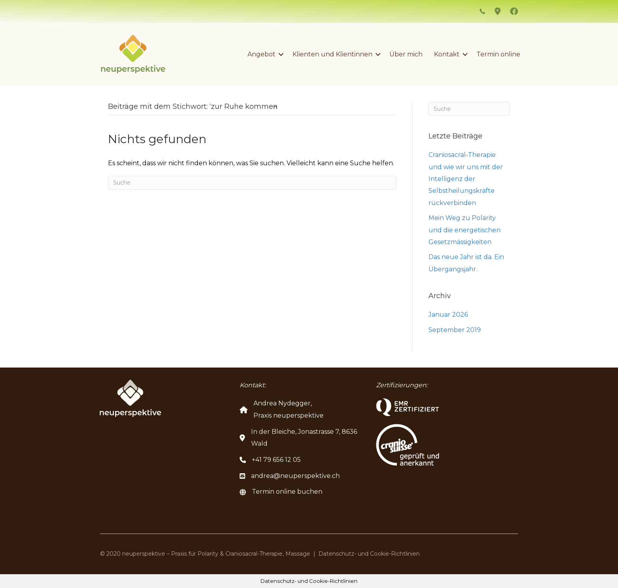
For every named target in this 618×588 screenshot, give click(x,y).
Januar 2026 (448, 314)
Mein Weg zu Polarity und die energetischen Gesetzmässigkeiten (464, 230)
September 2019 (454, 330)
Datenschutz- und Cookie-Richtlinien (369, 553)
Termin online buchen (287, 491)
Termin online (498, 54)
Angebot (261, 54)
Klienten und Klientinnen (332, 54)
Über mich (406, 54)
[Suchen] (252, 183)
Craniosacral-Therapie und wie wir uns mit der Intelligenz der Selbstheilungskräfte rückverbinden (465, 179)
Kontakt (447, 54)
